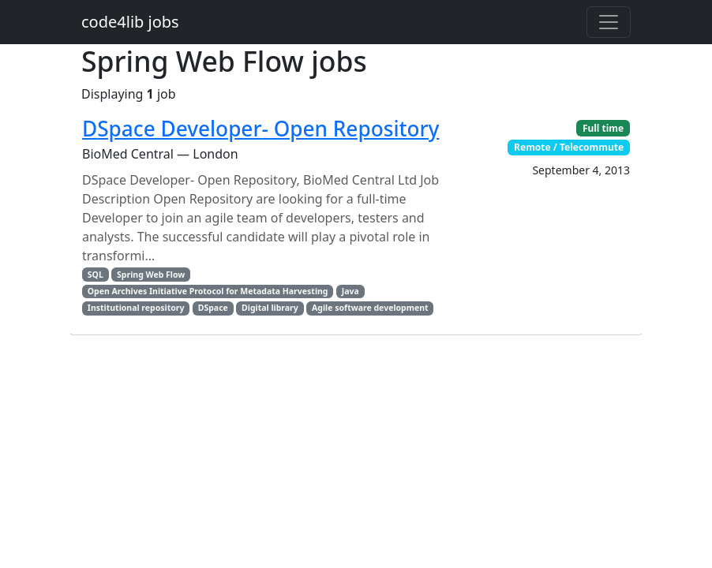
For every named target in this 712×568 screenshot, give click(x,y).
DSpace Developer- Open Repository (260, 128)
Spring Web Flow (151, 274)
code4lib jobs (130, 21)
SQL (95, 274)
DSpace (213, 307)
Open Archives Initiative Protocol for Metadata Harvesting (208, 291)
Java (350, 291)
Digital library (270, 307)
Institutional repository (136, 307)
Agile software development (370, 307)
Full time (603, 128)
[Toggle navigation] (608, 22)
